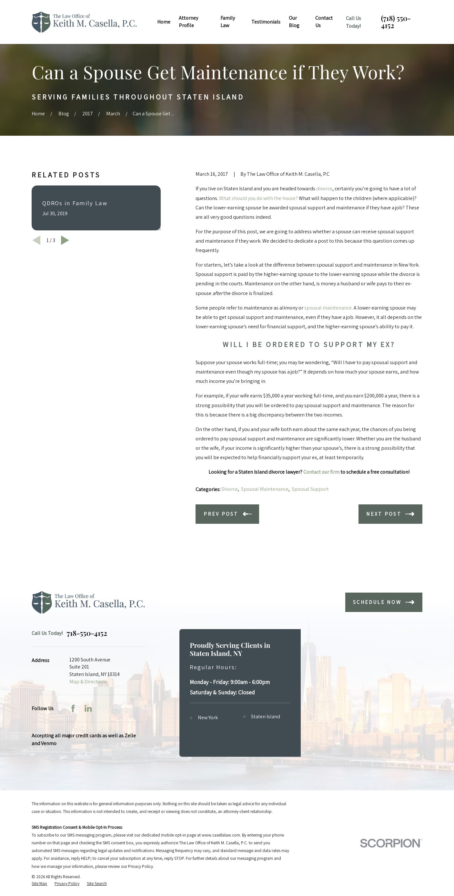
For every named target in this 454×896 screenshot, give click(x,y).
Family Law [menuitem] (227, 22)
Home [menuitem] (163, 21)
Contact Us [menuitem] (324, 22)
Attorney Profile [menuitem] (188, 22)
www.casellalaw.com (221, 835)
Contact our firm (321, 472)
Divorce (229, 489)
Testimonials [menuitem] (265, 21)
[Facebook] (73, 708)
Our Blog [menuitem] (294, 22)
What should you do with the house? (258, 198)
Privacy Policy (140, 866)
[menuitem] (39, 883)
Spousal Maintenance (264, 489)
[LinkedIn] (88, 708)
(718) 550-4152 (396, 22)
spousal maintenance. (329, 307)
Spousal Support (310, 489)
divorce (324, 188)
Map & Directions (88, 681)
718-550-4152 (87, 633)
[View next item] (65, 240)
